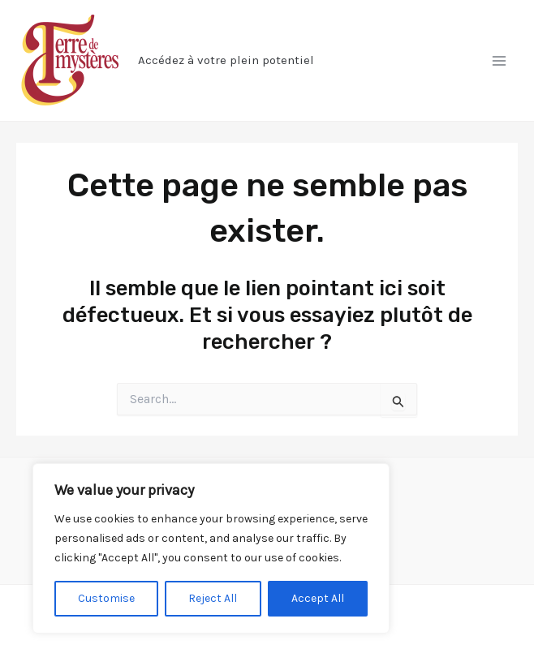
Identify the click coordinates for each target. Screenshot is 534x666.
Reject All (212, 598)
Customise (106, 598)
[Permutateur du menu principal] (500, 60)
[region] (211, 548)
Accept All (317, 598)
